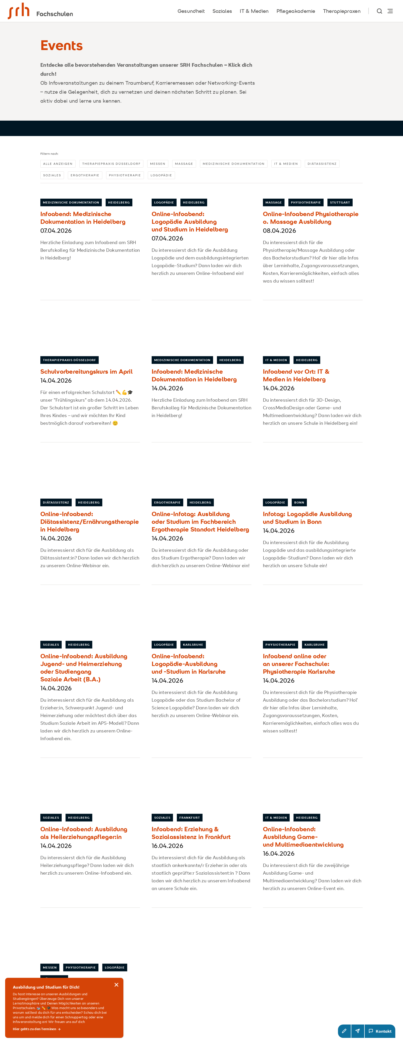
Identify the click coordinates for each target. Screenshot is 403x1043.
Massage (184, 164)
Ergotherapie (85, 175)
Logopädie (161, 175)
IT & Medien (286, 164)
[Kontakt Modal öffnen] (380, 1031)
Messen (158, 164)
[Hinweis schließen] (116, 992)
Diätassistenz (322, 164)
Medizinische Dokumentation (234, 164)
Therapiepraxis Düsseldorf (111, 164)
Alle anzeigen (58, 164)
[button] (344, 1031)
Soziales (52, 175)
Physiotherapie (125, 175)
